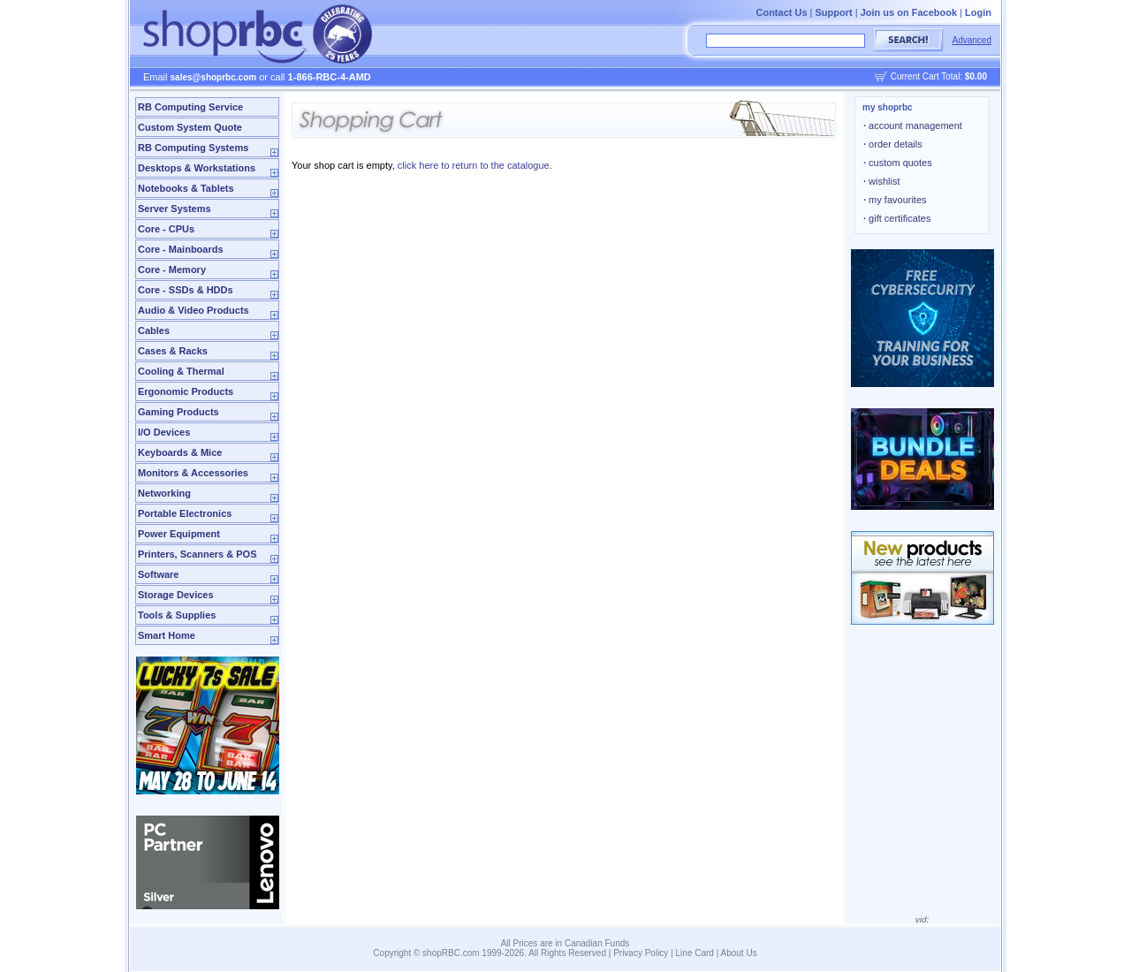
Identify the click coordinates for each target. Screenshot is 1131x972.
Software (158, 574)
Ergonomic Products (185, 391)
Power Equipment (179, 533)
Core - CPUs (166, 229)
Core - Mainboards (181, 249)
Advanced (972, 40)
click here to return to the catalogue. (475, 165)
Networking (164, 493)
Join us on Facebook (909, 12)
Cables (154, 330)
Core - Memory (172, 269)
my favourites (895, 199)
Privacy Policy (640, 953)
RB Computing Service (190, 107)
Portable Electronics (185, 513)
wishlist (881, 181)
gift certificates (896, 218)
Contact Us (781, 12)
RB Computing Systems (193, 147)
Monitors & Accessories (193, 472)
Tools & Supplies (177, 615)
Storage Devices (176, 594)
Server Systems (174, 208)
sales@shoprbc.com (214, 77)
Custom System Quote (190, 127)
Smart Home (166, 635)
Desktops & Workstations (196, 168)
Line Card (695, 953)
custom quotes (897, 162)
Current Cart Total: (939, 76)
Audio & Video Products (193, 310)
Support (834, 12)
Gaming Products (178, 411)
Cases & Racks (173, 351)
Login (978, 12)
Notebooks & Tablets (186, 188)
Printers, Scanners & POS (197, 554)
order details (892, 144)
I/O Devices (164, 432)
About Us (739, 953)
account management (912, 125)
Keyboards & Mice (180, 452)
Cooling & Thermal (181, 371)
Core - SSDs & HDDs (185, 290)
